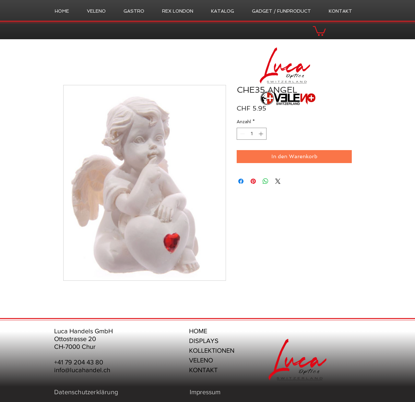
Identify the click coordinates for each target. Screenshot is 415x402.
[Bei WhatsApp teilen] (265, 181)
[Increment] (261, 133)
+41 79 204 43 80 (78, 362)
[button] (319, 30)
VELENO (201, 360)
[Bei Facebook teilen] (241, 181)
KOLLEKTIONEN (211, 350)
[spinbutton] (251, 133)
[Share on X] (278, 181)
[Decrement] (242, 133)
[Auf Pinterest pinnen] (253, 181)
